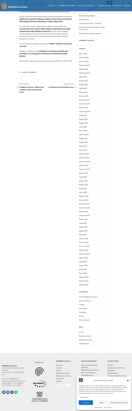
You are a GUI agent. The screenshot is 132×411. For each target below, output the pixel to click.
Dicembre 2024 (84, 100)
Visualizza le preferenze (119, 403)
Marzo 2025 (83, 92)
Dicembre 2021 (84, 204)
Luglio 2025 (83, 77)
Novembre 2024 (84, 104)
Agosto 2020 (83, 258)
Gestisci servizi (84, 397)
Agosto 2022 (83, 173)
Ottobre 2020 (83, 250)
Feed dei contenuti (85, 336)
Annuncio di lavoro (85, 301)
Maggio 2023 (83, 142)
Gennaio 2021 (83, 242)
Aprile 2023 (83, 146)
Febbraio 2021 (83, 238)
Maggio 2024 (83, 123)
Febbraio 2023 (84, 154)
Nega (101, 403)
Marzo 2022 (83, 192)
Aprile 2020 (83, 269)
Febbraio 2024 (84, 134)
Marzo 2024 (83, 131)
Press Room (117, 6)
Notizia (81, 316)
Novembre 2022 (84, 161)
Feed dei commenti (85, 340)
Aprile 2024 (83, 127)
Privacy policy (108, 407)
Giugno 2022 (83, 181)
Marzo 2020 (83, 273)
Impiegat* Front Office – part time (90, 23)
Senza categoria (29, 72)
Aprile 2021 (83, 235)
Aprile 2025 (83, 88)
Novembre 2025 (84, 65)
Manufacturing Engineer (87, 16)
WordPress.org (84, 343)
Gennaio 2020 (84, 281)
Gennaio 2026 (83, 61)
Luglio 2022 (83, 177)
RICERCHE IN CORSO (67, 6)
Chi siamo (52, 5)
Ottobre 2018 (83, 285)
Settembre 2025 (84, 73)
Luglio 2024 (83, 115)
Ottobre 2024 (83, 107)
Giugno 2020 (83, 265)
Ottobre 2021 (83, 211)
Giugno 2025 (83, 81)
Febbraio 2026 (84, 57)
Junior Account (84, 19)
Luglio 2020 (83, 262)
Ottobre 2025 (83, 69)
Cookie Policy (99, 407)
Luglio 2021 (83, 223)
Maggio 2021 (83, 231)
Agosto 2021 (83, 219)
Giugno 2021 (83, 227)
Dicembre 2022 (84, 157)
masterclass (83, 308)
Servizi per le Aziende (86, 5)
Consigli (81, 304)
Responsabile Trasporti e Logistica (90, 33)
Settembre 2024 (84, 111)
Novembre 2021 (84, 208)
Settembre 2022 (84, 169)
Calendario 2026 (104, 6)
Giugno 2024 (83, 119)
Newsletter (82, 312)
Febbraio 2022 (84, 196)
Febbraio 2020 (84, 277)
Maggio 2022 (83, 184)
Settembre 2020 (84, 254)
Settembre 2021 (84, 215)
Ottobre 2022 (83, 165)
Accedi (81, 332)
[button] (128, 380)
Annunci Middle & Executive (88, 297)
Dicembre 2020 (84, 246)
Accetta (86, 403)
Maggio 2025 (83, 84)
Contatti (127, 6)
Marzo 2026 (83, 54)
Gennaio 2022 (83, 200)
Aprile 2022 (83, 188)
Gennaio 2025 (83, 96)
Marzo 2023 (83, 150)
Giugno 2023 (83, 138)
